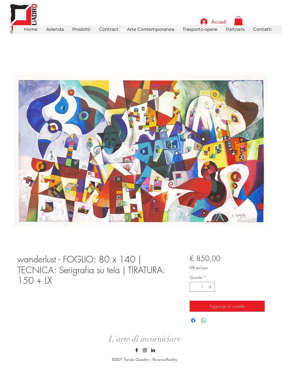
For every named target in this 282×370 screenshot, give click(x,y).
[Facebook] (136, 350)
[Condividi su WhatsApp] (203, 320)
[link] (238, 21)
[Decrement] (193, 287)
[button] (81, 29)
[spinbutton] (202, 287)
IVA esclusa (199, 267)
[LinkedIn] (153, 350)
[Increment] (211, 287)
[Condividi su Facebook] (193, 320)
